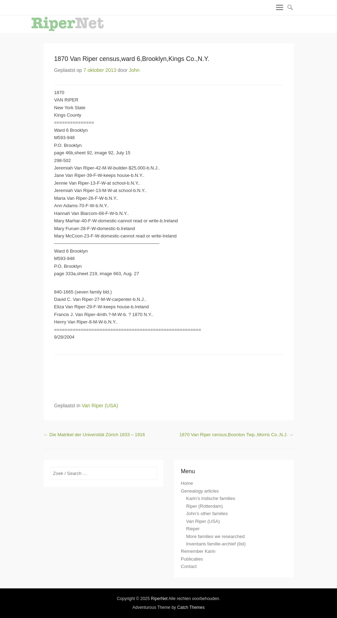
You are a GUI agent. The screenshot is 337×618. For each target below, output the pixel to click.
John (134, 70)
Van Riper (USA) (100, 405)
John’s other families (207, 513)
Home (187, 483)
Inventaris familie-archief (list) (216, 543)
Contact (189, 566)
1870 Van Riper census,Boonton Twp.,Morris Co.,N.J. (237, 434)
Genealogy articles (200, 491)
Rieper (193, 528)
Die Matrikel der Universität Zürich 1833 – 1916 (94, 434)
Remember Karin (198, 551)
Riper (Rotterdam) (204, 506)
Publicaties (192, 559)
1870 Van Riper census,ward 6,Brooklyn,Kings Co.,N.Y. (132, 58)
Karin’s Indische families (210, 498)
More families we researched (215, 536)
